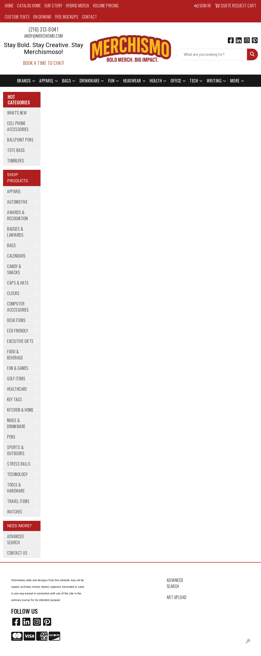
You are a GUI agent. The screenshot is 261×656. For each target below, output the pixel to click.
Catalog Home (29, 6)
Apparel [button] (46, 81)
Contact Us (17, 553)
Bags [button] (66, 81)
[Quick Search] (212, 54)
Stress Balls (18, 464)
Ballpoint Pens (20, 140)
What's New (17, 113)
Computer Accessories (18, 307)
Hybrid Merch (77, 6)
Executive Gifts (20, 341)
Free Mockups (67, 17)
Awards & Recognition (17, 215)
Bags (11, 245)
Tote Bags (16, 150)
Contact (89, 17)
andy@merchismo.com (43, 36)
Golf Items (16, 378)
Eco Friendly (17, 331)
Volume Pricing (106, 6)
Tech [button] (194, 81)
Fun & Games (18, 368)
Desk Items (16, 320)
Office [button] (176, 81)
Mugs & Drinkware (16, 423)
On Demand (42, 17)
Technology (17, 474)
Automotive (17, 202)
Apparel (14, 191)
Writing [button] (214, 81)
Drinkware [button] (90, 81)
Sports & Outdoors (15, 450)
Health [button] (156, 81)
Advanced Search (15, 539)
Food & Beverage (15, 354)
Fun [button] (111, 81)
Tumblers (15, 161)
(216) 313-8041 (43, 29)
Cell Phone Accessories (18, 126)
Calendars (16, 256)
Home (9, 6)
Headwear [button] (132, 81)
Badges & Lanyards (15, 232)
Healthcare (17, 389)
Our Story (53, 6)
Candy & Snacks (14, 269)
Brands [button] (24, 81)
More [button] (235, 81)
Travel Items (18, 501)
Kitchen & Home (20, 410)
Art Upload (177, 597)
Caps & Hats (18, 283)
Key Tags (14, 399)
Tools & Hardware (16, 488)
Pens (11, 437)
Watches (14, 512)
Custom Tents (17, 17)
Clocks (13, 293)
